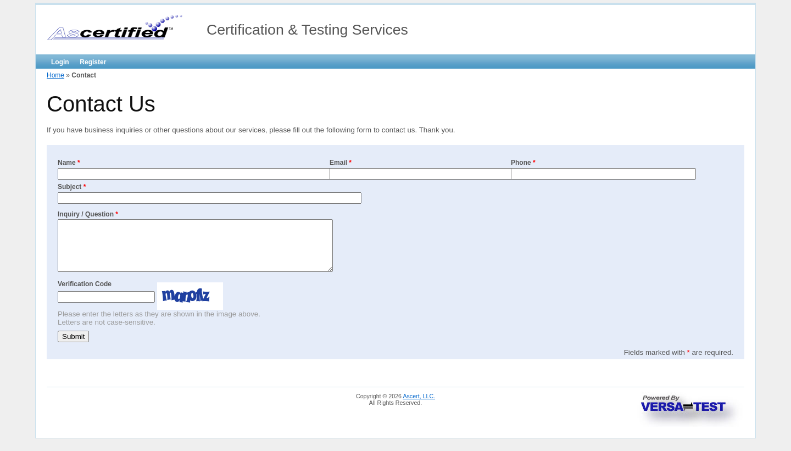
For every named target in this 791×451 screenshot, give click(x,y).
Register (93, 62)
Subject (72, 187)
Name (69, 162)
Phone (523, 162)
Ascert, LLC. (419, 406)
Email (341, 162)
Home (55, 75)
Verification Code (85, 294)
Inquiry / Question (88, 214)
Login (60, 62)
